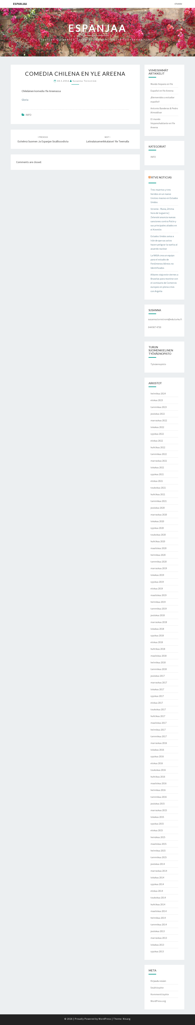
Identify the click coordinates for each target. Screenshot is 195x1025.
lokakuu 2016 (157, 749)
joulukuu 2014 (158, 863)
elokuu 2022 (157, 440)
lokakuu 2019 (157, 574)
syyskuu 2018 (157, 635)
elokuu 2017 (157, 702)
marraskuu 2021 (159, 460)
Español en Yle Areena (162, 90)
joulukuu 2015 (158, 803)
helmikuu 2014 (158, 917)
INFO (28, 115)
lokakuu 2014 (157, 877)
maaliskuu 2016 (159, 783)
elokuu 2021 (157, 480)
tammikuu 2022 (159, 454)
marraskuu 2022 (159, 420)
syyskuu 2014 (157, 884)
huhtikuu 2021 (158, 494)
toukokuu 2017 (158, 709)
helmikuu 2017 (158, 729)
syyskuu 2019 (157, 581)
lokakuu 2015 (157, 816)
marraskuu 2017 (159, 682)
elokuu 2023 (157, 400)
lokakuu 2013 (157, 944)
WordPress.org (158, 1000)
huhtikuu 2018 (158, 648)
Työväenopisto (158, 364)
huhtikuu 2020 (158, 541)
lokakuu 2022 (157, 427)
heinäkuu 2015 (158, 837)
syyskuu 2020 (157, 527)
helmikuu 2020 (158, 554)
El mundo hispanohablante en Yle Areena (163, 123)
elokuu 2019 (157, 588)
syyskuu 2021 (157, 474)
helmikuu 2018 (158, 662)
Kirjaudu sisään (158, 980)
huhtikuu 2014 (158, 904)
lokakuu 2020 (157, 521)
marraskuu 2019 (159, 568)
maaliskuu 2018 (159, 655)
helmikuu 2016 (158, 790)
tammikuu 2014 (159, 924)
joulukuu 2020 (158, 507)
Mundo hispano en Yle (162, 83)
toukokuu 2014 (158, 897)
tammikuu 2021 (159, 501)
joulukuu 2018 (158, 615)
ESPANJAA (20, 4)
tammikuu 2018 (159, 669)
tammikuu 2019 (159, 608)
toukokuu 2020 (158, 534)
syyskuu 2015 (157, 823)
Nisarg (127, 1018)
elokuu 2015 (157, 830)
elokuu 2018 (157, 642)
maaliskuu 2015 (159, 843)
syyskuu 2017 (157, 696)
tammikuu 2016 (159, 796)
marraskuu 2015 (159, 810)
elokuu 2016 (157, 763)
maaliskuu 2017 (159, 722)
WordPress (105, 1018)
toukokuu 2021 (158, 487)
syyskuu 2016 (157, 756)
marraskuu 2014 (159, 870)
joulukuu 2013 (158, 931)
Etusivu (178, 3)
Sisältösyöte (157, 987)
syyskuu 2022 (157, 433)
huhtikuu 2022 (158, 447)
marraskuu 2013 (159, 937)
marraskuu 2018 (159, 622)
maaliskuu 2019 (159, 595)
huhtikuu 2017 (158, 716)
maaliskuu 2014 (159, 911)
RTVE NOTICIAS (161, 177)
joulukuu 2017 (158, 675)
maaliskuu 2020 (159, 548)
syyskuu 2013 (157, 951)
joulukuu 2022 (158, 413)
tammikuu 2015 (159, 857)
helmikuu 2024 (158, 393)
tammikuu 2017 (159, 736)
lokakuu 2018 (157, 628)
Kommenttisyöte (160, 994)
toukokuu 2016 (158, 769)
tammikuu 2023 (159, 407)
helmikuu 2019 (158, 601)
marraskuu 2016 (159, 743)
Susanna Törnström (85, 81)
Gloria (25, 99)
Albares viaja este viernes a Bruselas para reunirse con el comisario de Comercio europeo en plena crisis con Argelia (164, 283)
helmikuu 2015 (158, 850)
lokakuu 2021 (157, 467)
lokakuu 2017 (157, 689)
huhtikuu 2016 (158, 776)
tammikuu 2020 (159, 561)
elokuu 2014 (157, 890)
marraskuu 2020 (159, 514)
